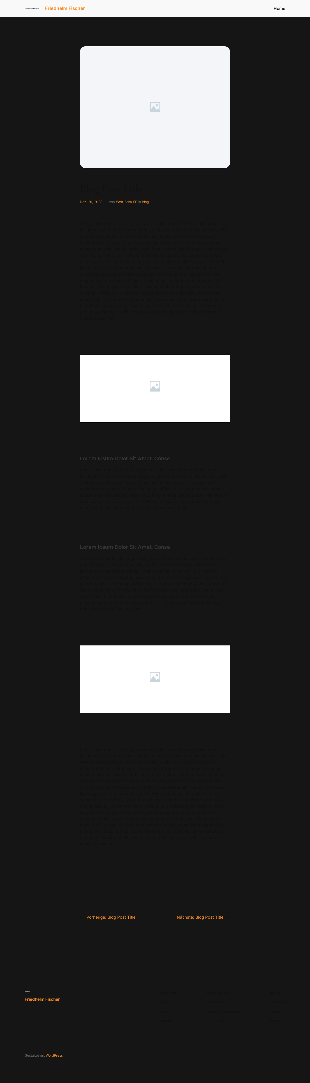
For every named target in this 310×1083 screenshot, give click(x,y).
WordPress (54, 1055)
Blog (145, 202)
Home (279, 8)
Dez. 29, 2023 (91, 202)
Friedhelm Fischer (65, 8)
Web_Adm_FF (126, 202)
